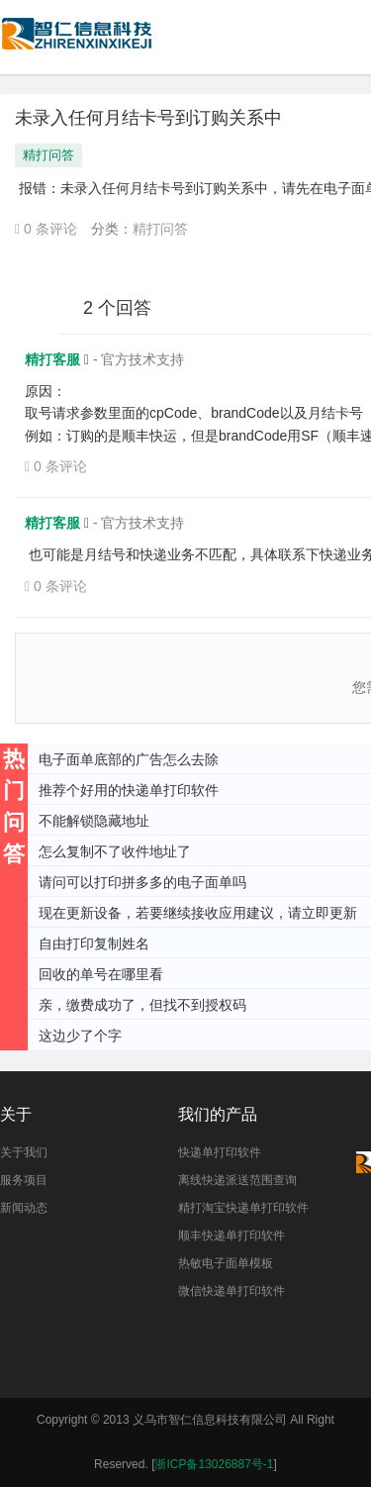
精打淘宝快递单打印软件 (243, 1208)
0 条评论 (46, 229)
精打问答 (48, 155)
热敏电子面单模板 (225, 1263)
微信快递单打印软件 (231, 1291)
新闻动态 (23, 1208)
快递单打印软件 (219, 1152)
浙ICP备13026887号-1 (213, 1464)
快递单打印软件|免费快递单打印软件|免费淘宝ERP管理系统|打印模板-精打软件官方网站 (78, 43)
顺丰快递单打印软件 (231, 1235)
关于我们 (23, 1152)
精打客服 (54, 359)
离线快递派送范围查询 (237, 1180)
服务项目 (23, 1180)
